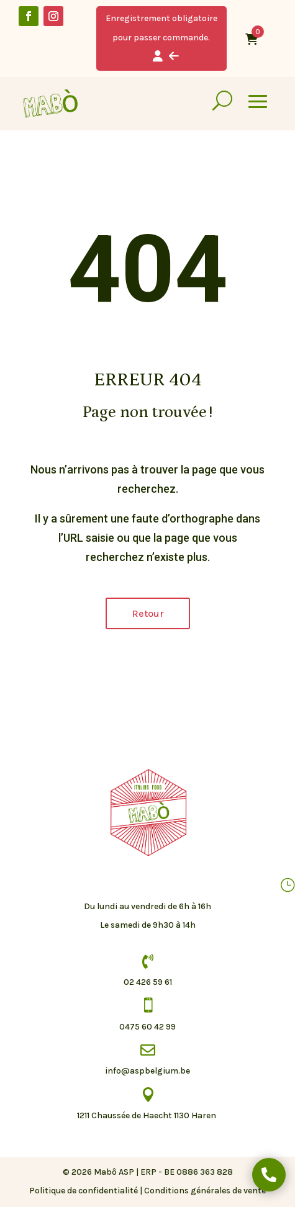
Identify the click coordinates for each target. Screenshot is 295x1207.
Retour (148, 613)
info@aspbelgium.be (147, 1071)
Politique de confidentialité (83, 1190)
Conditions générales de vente (205, 1190)
